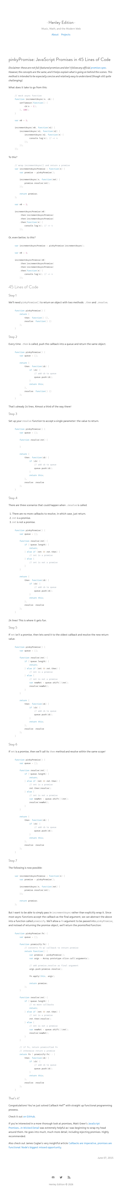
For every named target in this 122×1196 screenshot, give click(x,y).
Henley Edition (61, 22)
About (55, 34)
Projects (65, 34)
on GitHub (29, 1116)
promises (96, 67)
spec (103, 67)
